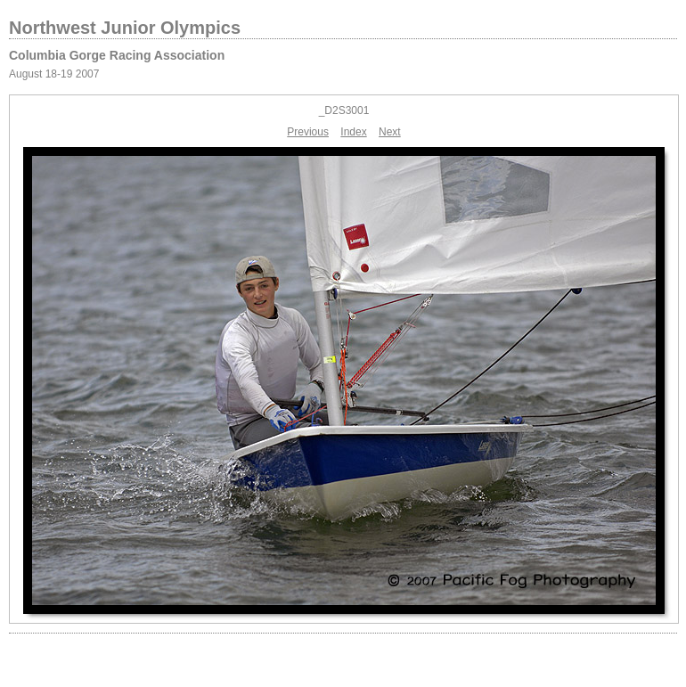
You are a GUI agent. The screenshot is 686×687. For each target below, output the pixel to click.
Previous (308, 132)
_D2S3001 (344, 110)
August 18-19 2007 (54, 74)
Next (390, 132)
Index (353, 132)
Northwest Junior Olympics (125, 27)
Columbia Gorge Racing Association (117, 55)
